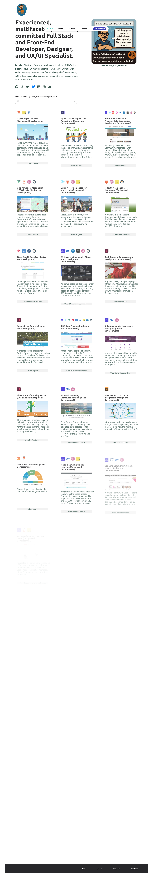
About (60, 29)
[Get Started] (114, 41)
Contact (84, 29)
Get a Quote (99, 28)
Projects (116, 869)
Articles (72, 29)
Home (50, 29)
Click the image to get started (114, 65)
